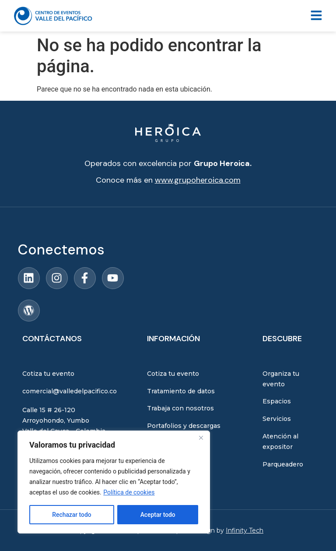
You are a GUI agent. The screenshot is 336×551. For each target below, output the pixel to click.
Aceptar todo (157, 514)
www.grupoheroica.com (198, 180)
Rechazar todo (71, 514)
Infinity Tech (244, 530)
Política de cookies (128, 492)
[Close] (201, 438)
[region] (114, 482)
